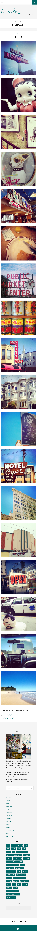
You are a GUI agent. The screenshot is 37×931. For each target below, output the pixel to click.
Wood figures (10, 836)
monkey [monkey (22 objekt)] (24, 871)
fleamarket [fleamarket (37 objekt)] (19, 861)
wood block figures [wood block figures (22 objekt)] (13, 894)
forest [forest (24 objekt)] (16, 865)
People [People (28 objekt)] (9, 878)
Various (18, 34)
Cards (8, 803)
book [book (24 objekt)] (18, 848)
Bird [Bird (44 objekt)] (8, 848)
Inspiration (9, 812)
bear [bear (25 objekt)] (26, 845)
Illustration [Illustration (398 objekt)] (19, 868)
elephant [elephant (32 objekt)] (26, 858)
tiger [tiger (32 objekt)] (13, 884)
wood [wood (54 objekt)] (15, 887)
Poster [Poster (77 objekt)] (9, 881)
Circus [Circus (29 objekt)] (9, 858)
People (8, 824)
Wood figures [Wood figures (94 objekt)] (11, 897)
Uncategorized (10, 830)
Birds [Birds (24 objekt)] (13, 848)
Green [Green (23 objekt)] (22, 865)
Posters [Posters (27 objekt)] (15, 881)
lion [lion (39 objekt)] (19, 871)
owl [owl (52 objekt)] (17, 874)
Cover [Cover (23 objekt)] (15, 858)
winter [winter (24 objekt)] (9, 887)
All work (8, 797)
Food (7, 809)
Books (8, 800)
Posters (8, 827)
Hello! (18, 37)
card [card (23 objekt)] (24, 848)
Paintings (8, 818)
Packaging (9, 815)
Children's (9, 806)
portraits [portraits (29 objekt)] (22, 878)
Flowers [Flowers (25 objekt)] (9, 865)
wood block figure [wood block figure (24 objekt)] (13, 891)
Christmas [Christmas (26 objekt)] (27, 855)
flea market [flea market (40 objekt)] (10, 861)
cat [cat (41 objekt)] (14, 852)
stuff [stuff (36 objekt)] (8, 884)
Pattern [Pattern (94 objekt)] (23, 874)
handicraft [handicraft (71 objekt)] (10, 868)
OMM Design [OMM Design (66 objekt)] (10, 874)
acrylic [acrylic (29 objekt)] (14, 845)
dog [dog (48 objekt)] (20, 858)
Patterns (8, 821)
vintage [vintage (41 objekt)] (25, 884)
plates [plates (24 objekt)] (15, 878)
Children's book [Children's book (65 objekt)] (22, 852)
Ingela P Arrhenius (13, 715)
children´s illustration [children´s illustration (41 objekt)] (14, 855)
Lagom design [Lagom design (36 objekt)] (11, 871)
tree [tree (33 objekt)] (19, 884)
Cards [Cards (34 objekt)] (9, 852)
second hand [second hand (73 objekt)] (24, 881)
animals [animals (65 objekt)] (20, 845)
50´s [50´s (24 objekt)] (8, 845)
